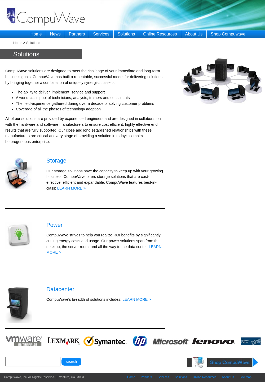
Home (36, 34)
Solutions (126, 34)
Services (101, 34)
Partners (77, 34)
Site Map (245, 377)
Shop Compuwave (228, 34)
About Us (194, 34)
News (55, 34)
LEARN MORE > (71, 188)
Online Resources (160, 34)
